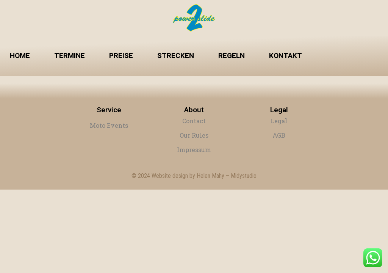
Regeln (231, 55)
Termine (69, 55)
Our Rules (194, 135)
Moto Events (109, 125)
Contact (194, 121)
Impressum (194, 150)
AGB (278, 135)
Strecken (175, 55)
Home (20, 55)
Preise (121, 55)
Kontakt (285, 55)
